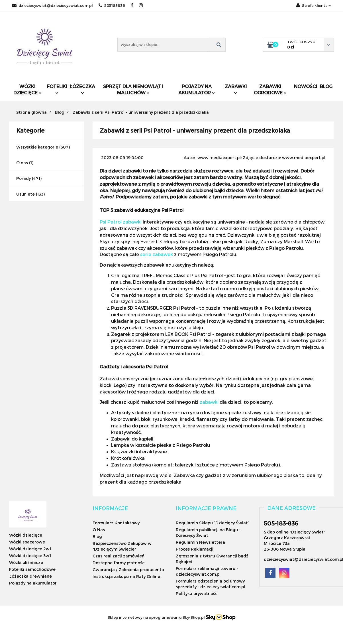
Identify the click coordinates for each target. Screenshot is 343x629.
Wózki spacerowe (27, 541)
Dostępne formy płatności (119, 562)
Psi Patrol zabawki (121, 221)
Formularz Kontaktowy (116, 522)
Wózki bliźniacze (26, 562)
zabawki (209, 402)
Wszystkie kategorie (37, 147)
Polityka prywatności (197, 593)
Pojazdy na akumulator (196, 89)
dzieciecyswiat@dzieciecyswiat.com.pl (52, 5)
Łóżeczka (82, 89)
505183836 (112, 5)
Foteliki (57, 89)
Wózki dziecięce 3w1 (30, 555)
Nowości (305, 86)
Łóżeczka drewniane (30, 576)
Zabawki (236, 89)
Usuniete (25, 194)
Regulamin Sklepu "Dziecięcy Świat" (212, 522)
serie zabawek (156, 254)
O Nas (99, 529)
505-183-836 (281, 523)
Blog (326, 86)
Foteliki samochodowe (32, 569)
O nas (22, 162)
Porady (23, 178)
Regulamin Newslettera (200, 542)
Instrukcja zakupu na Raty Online (126, 576)
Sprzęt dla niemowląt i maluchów (133, 89)
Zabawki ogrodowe (270, 89)
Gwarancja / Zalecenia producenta (128, 569)
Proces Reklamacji (194, 549)
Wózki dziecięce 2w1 (30, 548)
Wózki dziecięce (27, 89)
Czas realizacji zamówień (118, 555)
